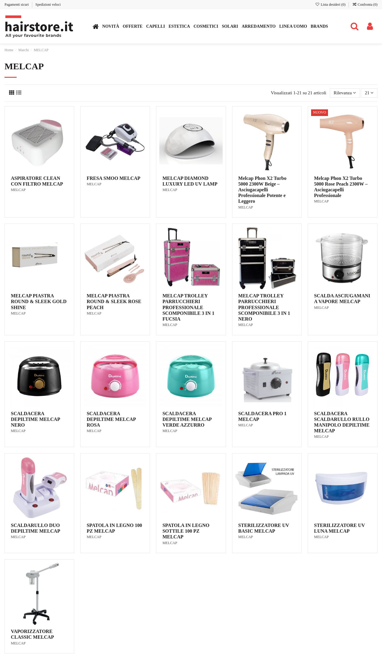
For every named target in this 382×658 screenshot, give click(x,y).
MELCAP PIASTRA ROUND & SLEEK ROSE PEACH (114, 301)
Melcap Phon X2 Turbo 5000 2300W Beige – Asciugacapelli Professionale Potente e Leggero (262, 190)
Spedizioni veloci (48, 4)
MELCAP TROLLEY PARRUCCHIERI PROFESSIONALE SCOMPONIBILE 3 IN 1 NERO (264, 307)
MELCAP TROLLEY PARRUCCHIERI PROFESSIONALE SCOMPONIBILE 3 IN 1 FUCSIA (188, 307)
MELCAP (18, 190)
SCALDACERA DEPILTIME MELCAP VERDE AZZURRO (187, 419)
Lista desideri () (330, 4)
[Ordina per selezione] (345, 93)
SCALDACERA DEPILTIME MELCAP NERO (35, 419)
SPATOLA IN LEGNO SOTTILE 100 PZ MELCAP (185, 531)
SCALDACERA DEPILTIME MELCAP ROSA (111, 419)
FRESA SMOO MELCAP (113, 178)
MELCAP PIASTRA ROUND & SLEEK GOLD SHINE (38, 301)
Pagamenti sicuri (17, 4)
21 (369, 92)
